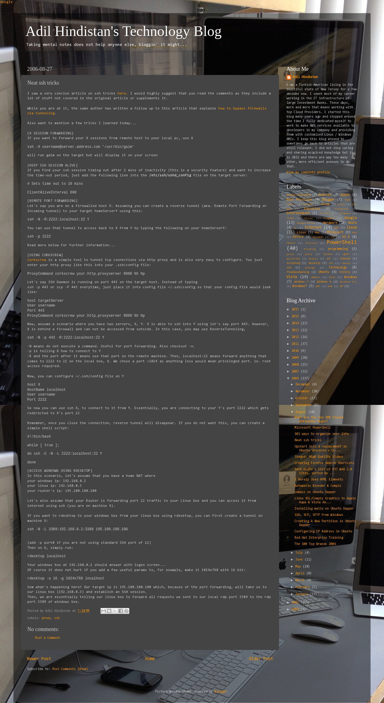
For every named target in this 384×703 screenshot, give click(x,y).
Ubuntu (323, 272)
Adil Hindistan (305, 77)
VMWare (315, 277)
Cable (290, 204)
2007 (296, 371)
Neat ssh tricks (308, 440)
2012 (296, 337)
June (300, 559)
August (302, 412)
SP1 (331, 263)
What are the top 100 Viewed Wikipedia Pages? (319, 419)
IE (295, 228)
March (301, 580)
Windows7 (299, 286)
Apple (345, 195)
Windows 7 (301, 281)
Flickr (308, 218)
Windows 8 (324, 281)
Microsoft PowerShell (313, 427)
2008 (296, 364)
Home (150, 659)
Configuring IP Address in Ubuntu (323, 531)
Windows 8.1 (348, 282)
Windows (350, 277)
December (304, 384)
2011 (296, 344)
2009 (296, 358)
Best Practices (299, 200)
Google (6, 2)
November (304, 391)
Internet (312, 227)
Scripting (293, 263)
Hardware (330, 223)
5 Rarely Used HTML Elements (319, 479)
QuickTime (293, 259)
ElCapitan (341, 209)
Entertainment (298, 213)
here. (123, 93)
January (303, 594)
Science (345, 258)
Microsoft (335, 232)
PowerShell (342, 242)
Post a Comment (47, 638)
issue (351, 227)
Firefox (325, 213)
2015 (296, 316)
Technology (338, 267)
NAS (354, 233)
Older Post (261, 659)
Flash (290, 218)
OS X (346, 237)
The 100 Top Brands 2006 (315, 544)
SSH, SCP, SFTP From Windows (319, 515)
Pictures (311, 243)
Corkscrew (36, 260)
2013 (296, 330)
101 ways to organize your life (322, 434)
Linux (301, 232)
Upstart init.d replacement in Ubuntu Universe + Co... (321, 448)
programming (338, 249)
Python (327, 254)
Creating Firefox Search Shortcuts (324, 463)
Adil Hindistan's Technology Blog (124, 31)
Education (312, 209)
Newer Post (39, 659)
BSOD (348, 200)
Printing (310, 249)
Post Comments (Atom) (70, 669)
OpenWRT (318, 237)
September (305, 405)
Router (313, 259)
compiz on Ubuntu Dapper (315, 492)
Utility (345, 272)
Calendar (308, 204)
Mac (317, 232)
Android (325, 195)
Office (298, 237)
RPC (329, 259)
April (301, 573)
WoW (330, 286)
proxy (46, 618)
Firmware (345, 213)
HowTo (352, 223)
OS (332, 237)
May (299, 566)
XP (341, 286)
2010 (296, 351)
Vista (291, 277)
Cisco (341, 204)
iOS (336, 227)
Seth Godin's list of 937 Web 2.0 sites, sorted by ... (323, 471)
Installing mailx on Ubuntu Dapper (324, 508)
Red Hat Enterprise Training (319, 538)
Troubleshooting (297, 272)
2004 (296, 609)
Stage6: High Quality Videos (319, 457)
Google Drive (306, 223)
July (300, 553)
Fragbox (329, 218)
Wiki (332, 277)
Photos (291, 243)
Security (314, 263)
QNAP (346, 254)
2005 (296, 602)
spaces (346, 263)
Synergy (309, 268)
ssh (57, 618)
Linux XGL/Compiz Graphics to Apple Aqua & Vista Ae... (325, 500)
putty (308, 254)
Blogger (328, 200)
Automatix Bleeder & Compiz (318, 486)
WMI (318, 286)
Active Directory (298, 195)
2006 (296, 378)
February (304, 587)
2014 (296, 323)
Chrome (325, 204)
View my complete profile (308, 172)
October (303, 398)
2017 (296, 309)
